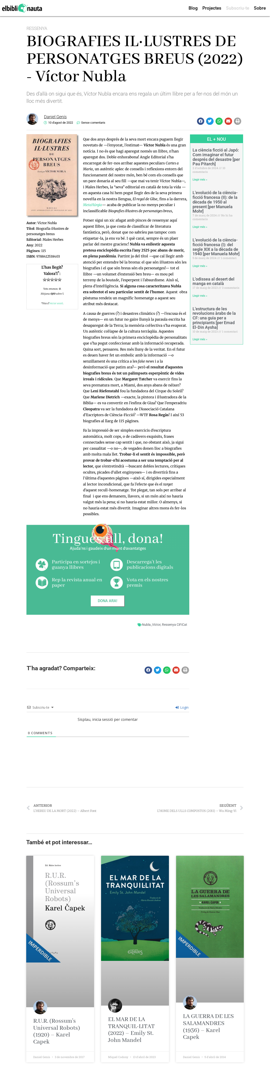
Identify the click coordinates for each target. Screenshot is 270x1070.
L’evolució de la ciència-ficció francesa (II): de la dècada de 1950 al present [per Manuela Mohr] (215, 202)
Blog (193, 8)
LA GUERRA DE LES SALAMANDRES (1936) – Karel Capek (208, 1027)
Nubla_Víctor (151, 624)
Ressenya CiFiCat (174, 624)
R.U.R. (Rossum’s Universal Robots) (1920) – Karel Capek (56, 1031)
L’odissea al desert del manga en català (213, 281)
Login (182, 707)
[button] (200, 121)
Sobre (260, 8)
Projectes (211, 8)
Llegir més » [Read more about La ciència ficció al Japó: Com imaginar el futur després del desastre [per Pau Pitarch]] (200, 179)
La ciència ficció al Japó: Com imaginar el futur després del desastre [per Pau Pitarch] (216, 157)
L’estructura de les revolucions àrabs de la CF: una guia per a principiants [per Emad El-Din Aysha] (214, 318)
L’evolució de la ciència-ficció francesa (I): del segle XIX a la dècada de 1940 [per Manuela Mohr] (216, 246)
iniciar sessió (56, 303)
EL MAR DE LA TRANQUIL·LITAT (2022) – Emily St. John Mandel (131, 1030)
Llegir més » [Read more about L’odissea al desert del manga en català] (200, 295)
